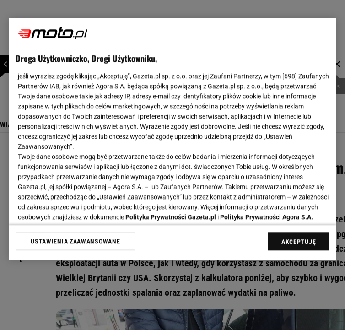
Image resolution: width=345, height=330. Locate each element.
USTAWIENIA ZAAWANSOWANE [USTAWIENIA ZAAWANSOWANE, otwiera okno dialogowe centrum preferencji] (75, 241)
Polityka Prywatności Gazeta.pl (170, 217)
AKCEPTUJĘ (298, 241)
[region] (172, 139)
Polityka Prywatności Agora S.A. (266, 217)
